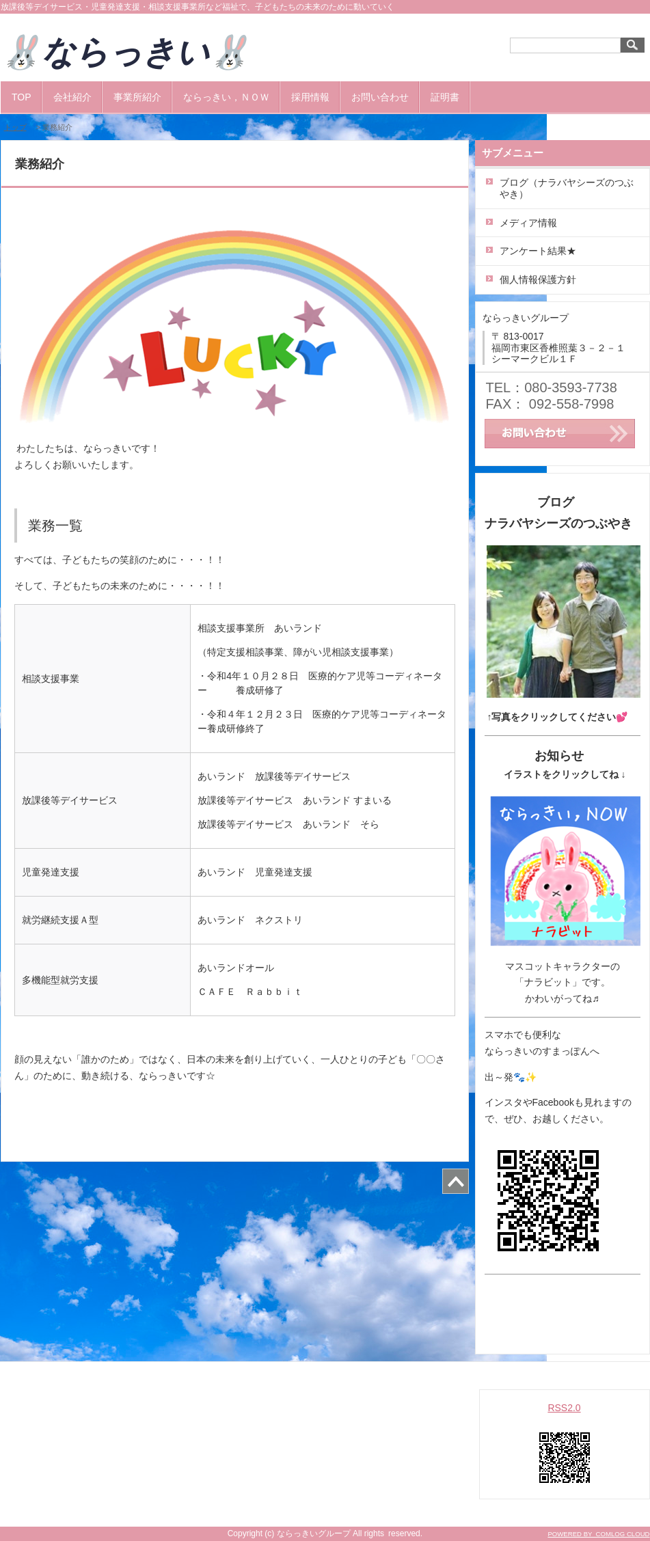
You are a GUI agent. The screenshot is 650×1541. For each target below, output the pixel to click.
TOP (21, 97)
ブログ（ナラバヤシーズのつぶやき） (567, 188)
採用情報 (310, 97)
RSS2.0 (563, 1407)
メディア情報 (528, 222)
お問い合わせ (380, 97)
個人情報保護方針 (538, 279)
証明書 (445, 97)
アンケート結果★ (538, 250)
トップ (15, 127)
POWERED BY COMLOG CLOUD (598, 1534)
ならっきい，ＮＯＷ (226, 97)
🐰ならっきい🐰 (142, 52)
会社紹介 (72, 97)
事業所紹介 (137, 97)
